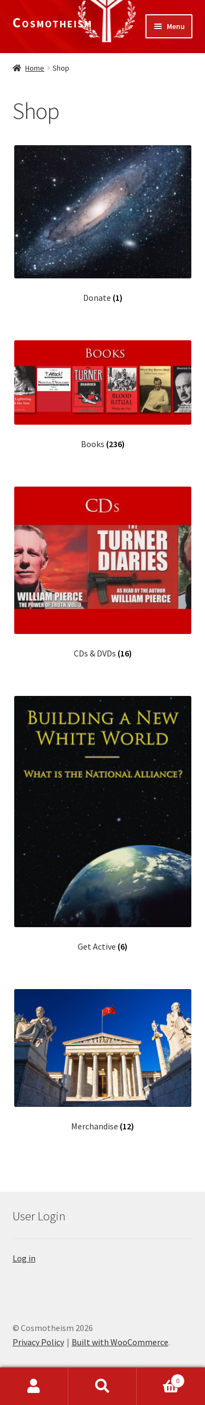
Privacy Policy (38, 1342)
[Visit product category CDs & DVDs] (103, 573)
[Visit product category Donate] (103, 224)
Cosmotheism (52, 22)
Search (102, 1386)
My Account (34, 1386)
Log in (24, 1258)
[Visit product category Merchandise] (103, 1060)
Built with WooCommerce (120, 1342)
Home (34, 68)
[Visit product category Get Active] (103, 824)
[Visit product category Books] (103, 394)
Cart (161, 1378)
